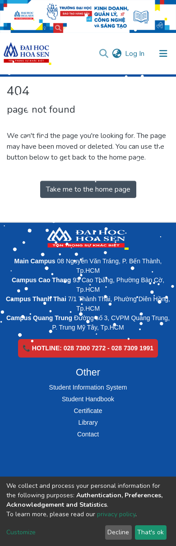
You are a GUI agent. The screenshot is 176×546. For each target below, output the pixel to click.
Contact (88, 434)
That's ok (150, 532)
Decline (118, 532)
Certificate (88, 410)
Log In (135, 54)
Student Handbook (88, 399)
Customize (21, 532)
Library (88, 422)
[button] (116, 53)
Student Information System (88, 387)
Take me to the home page (88, 189)
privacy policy (116, 514)
